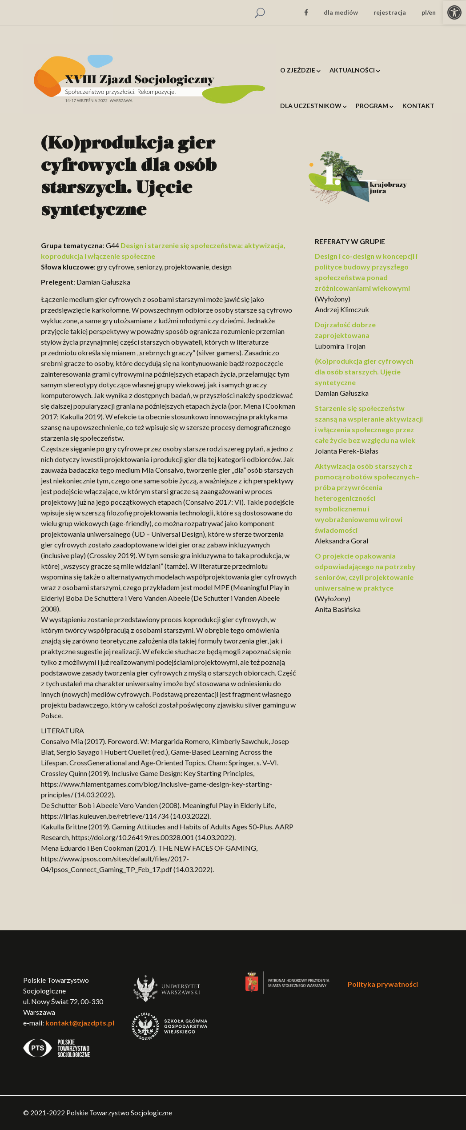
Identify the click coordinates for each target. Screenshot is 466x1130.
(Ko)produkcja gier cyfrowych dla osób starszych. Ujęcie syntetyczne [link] (364, 371)
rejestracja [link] (390, 12)
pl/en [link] (429, 12)
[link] (454, 12)
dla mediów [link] (341, 12)
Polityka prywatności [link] (383, 984)
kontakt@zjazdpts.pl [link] (79, 1022)
